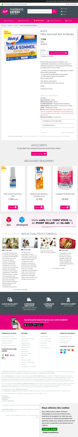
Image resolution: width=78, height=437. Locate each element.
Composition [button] (48, 125)
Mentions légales (26, 360)
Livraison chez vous (66, 339)
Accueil (3, 26)
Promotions (39, 21)
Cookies (23, 365)
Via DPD (48, 303)
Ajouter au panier (59, 53)
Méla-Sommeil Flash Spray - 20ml (13, 195)
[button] (44, 53)
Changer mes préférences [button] (50, 432)
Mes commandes (45, 341)
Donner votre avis (39, 154)
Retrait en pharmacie (66, 337)
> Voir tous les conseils (58, 269)
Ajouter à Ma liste (46, 56)
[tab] (57, 121)
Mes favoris (43, 346)
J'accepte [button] (46, 429)
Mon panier (43, 343)
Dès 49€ (29, 304)
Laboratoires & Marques (28, 339)
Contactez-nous (6, 343)
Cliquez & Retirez (9, 302)
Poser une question (7, 341)
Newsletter (24, 350)
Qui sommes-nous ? (8, 337)
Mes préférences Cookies (28, 367)
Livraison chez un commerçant (65, 342)
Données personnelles (28, 362)
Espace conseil (25, 347)
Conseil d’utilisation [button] (51, 121)
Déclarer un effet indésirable (26, 355)
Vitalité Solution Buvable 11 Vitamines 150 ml (39, 195)
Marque (10, 26)
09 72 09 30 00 (68, 302)
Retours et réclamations (9, 346)
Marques (69, 21)
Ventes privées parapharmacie (25, 344)
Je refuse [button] (53, 429)
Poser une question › (68, 133)
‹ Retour (43, 132)
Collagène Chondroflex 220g (65, 194)
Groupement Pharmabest (9, 339)
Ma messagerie (45, 348)
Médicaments (9, 21)
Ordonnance (25, 352)
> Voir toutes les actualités (20, 290)
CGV (22, 358)
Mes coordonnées (46, 339)
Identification (44, 337)
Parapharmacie (24, 21)
